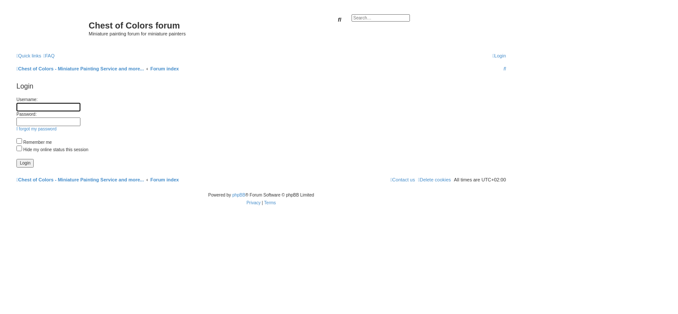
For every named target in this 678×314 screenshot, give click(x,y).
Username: (27, 99)
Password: (26, 114)
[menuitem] (48, 56)
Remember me (34, 142)
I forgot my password (36, 129)
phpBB (238, 195)
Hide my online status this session (52, 149)
